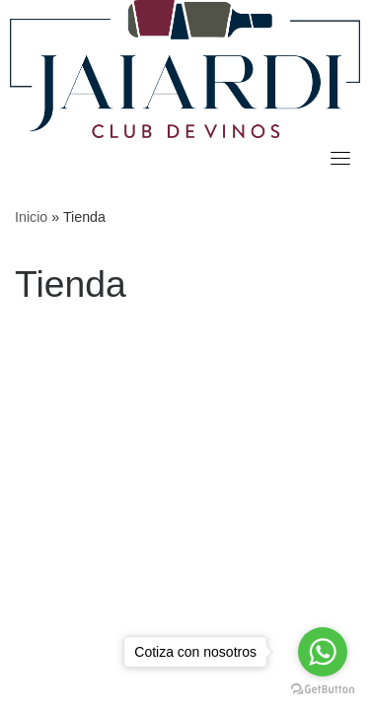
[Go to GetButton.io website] (322, 689)
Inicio (31, 217)
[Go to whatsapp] (322, 651)
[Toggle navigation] (340, 158)
